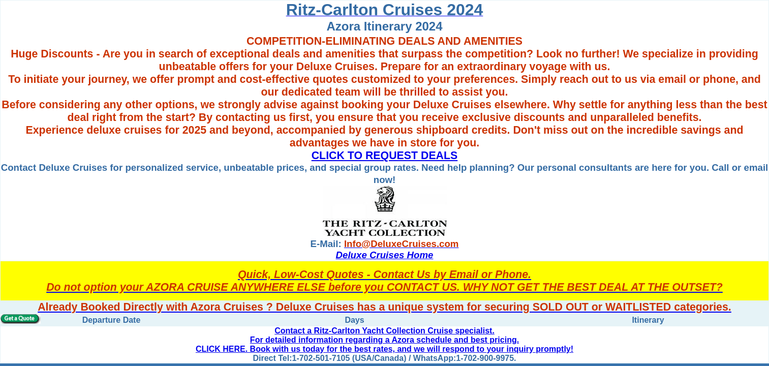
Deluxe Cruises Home (385, 255)
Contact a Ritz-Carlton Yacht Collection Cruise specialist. (384, 330)
